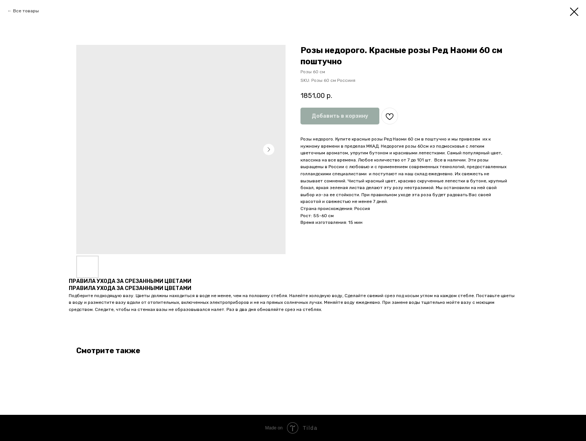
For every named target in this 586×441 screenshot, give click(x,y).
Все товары (26, 10)
